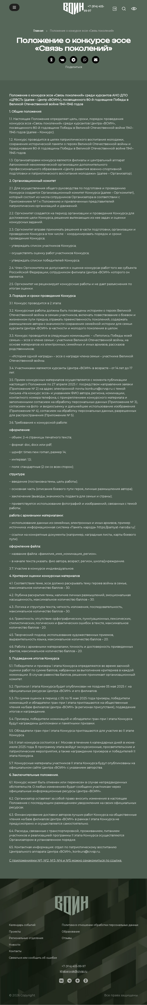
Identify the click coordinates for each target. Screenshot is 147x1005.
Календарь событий (22, 925)
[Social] (61, 980)
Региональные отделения (26, 938)
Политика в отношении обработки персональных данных (100, 925)
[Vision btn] (134, 9)
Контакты (15, 951)
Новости (14, 944)
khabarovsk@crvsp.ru (73, 971)
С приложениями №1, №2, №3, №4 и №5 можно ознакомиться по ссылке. (65, 860)
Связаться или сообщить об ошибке (33, 957)
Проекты (15, 931)
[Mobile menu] (14, 7)
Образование (71, 931)
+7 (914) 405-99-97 (74, 966)
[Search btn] (123, 8)
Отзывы (67, 938)
